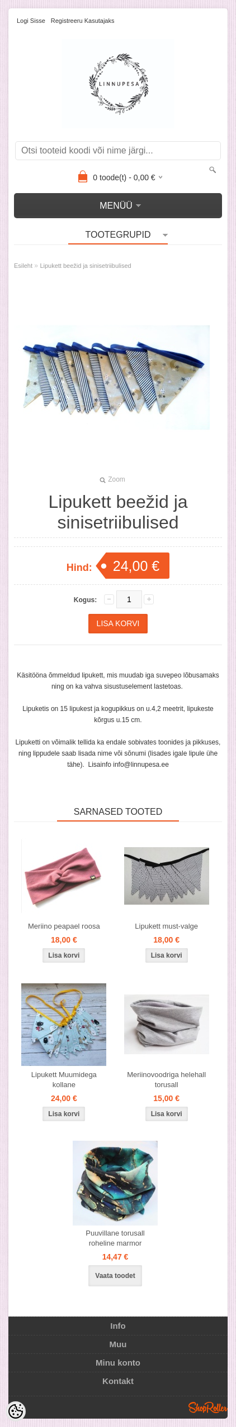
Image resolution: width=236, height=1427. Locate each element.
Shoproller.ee (208, 1407)
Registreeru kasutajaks (83, 20)
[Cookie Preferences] (16, 1411)
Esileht (23, 265)
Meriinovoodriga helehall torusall (166, 1079)
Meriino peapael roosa (64, 926)
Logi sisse (31, 20)
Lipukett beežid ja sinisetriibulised (85, 265)
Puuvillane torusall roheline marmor (115, 1238)
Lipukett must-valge (166, 926)
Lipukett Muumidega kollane (64, 1079)
